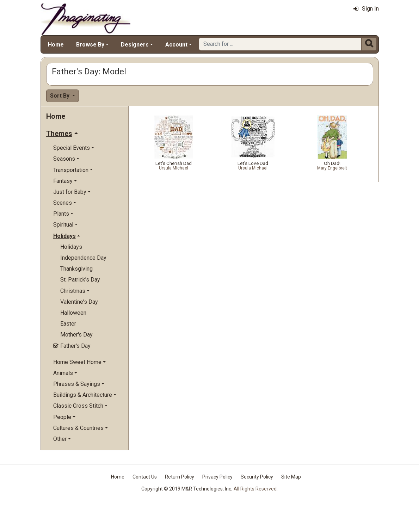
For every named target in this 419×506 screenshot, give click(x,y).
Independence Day (83, 257)
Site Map (291, 477)
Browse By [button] (90, 44)
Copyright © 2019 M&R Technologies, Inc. (186, 489)
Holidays (71, 246)
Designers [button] (135, 44)
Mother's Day (76, 334)
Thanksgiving (76, 268)
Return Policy (179, 477)
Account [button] (176, 44)
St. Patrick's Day (80, 279)
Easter (68, 323)
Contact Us (145, 477)
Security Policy (257, 477)
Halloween (73, 312)
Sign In (366, 8)
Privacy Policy (217, 477)
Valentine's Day (79, 301)
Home (56, 44)
